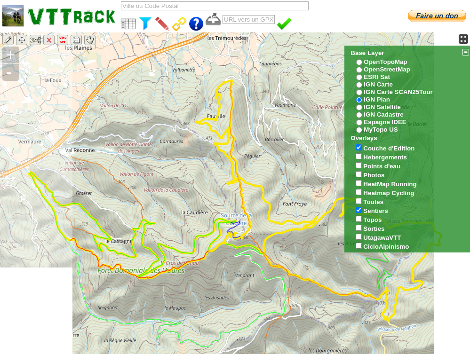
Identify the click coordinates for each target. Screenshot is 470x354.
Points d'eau (381, 166)
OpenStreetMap (387, 69)
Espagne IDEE (385, 122)
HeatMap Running (389, 184)
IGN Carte (378, 84)
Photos (373, 175)
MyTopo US (381, 129)
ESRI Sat (377, 76)
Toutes (373, 201)
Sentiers (375, 210)
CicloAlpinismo (386, 246)
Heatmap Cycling (388, 193)
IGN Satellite (382, 106)
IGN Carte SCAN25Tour (398, 91)
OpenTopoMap (385, 61)
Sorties (373, 228)
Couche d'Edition (388, 148)
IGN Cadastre (383, 114)
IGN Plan (377, 99)
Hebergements (385, 157)
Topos (372, 219)
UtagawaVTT (382, 237)
